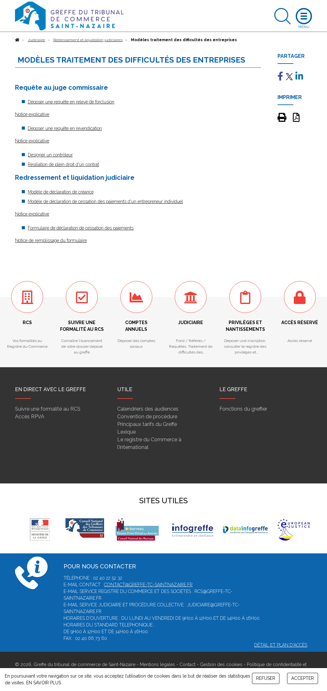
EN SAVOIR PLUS (43, 682)
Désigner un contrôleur (50, 154)
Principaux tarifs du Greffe (147, 424)
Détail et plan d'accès (280, 645)
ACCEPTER (302, 678)
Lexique (126, 432)
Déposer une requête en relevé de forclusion (71, 101)
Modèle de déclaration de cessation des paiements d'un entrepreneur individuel (105, 201)
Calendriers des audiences (148, 409)
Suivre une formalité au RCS (47, 409)
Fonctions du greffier (243, 409)
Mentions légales (157, 664)
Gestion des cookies (221, 664)
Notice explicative (32, 114)
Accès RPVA (29, 417)
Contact (187, 664)
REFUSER (265, 678)
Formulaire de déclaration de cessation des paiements (80, 228)
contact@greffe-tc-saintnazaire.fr (148, 584)
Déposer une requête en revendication (65, 128)
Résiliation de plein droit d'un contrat (63, 164)
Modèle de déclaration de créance (61, 191)
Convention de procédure (147, 417)
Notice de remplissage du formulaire (51, 240)
